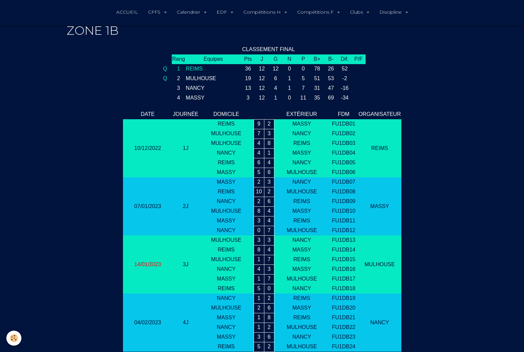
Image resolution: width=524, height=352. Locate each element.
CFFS (155, 12)
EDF (222, 12)
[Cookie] (14, 338)
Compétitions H (262, 12)
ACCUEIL (127, 12)
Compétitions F (316, 12)
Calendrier (189, 12)
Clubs (357, 12)
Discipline (391, 12)
